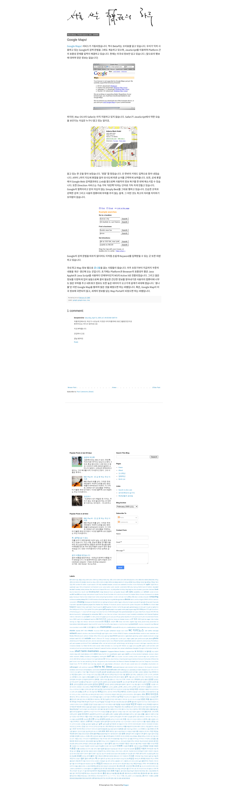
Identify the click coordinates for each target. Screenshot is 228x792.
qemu (74, 643)
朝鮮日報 (82, 778)
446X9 (120, 582)
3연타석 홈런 (104, 582)
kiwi (112, 619)
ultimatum (116, 664)
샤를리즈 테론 (149, 714)
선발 (101, 717)
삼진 (103, 714)
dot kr (75, 602)
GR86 (141, 609)
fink (142, 604)
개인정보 (74, 674)
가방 (83, 672)
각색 (96, 672)
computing (153, 597)
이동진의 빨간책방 (135, 743)
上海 (142, 776)
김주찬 (76, 684)
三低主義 (138, 776)
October (91, 636)
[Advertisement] (114, 427)
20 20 (115, 579)
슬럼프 (98, 721)
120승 (84, 579)
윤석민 (156, 741)
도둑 (76, 692)
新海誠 (76, 778)
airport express (91, 584)
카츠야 (88, 761)
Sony (100, 654)
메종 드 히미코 (122, 699)
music (90, 631)
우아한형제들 (115, 738)
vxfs (80, 667)
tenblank (135, 659)
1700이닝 (95, 579)
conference (73, 599)
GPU (137, 609)
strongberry (95, 656)
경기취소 (134, 674)
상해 (120, 714)
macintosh (134, 624)
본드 (95, 709)
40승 (116, 582)
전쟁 (77, 753)
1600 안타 (89, 579)
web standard (129, 667)
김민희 (100, 682)
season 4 (103, 648)
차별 (155, 756)
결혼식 (128, 674)
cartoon (146, 592)
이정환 (125, 746)
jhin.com (132, 617)
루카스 (78, 697)
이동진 (126, 744)
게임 (115, 674)
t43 (78, 659)
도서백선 (122, 473)
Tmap (146, 661)
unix (128, 664)
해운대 (137, 771)
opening (106, 636)
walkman (85, 667)
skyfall (156, 651)
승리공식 (107, 721)
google (75, 300)
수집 (134, 719)
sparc (123, 654)
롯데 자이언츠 (152, 694)
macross (141, 624)
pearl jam (134, 638)
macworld (147, 624)
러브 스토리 (81, 694)
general (132, 607)
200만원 (129, 579)
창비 (93, 758)
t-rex (155, 656)
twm (89, 664)
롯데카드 (72, 697)
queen (78, 643)
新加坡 (72, 778)
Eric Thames (105, 604)
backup (135, 587)
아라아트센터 (136, 724)
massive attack (74, 627)
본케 (99, 709)
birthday (122, 589)
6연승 (149, 582)
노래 (110, 687)
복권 (92, 709)
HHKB (110, 612)
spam (119, 654)
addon (84, 584)
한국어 (94, 771)
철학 (102, 758)
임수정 (127, 748)
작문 (155, 748)
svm (147, 656)
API (144, 584)
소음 (76, 719)
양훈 (124, 729)
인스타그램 (89, 748)
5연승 (138, 582)
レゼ (133, 776)
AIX (97, 584)
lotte (78, 624)
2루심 (156, 579)
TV (79, 664)
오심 (156, 734)
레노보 (88, 694)
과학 (114, 677)
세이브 (148, 716)
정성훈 (130, 753)
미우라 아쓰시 (78, 704)
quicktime (84, 643)
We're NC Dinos (103, 667)
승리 (102, 721)
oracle (145, 636)
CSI (89, 599)
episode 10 (137, 602)
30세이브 (89, 582)
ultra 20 (123, 664)
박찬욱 (78, 707)
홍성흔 (122, 773)
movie (72, 631)
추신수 (152, 758)
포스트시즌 (121, 766)
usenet (132, 664)
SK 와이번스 (139, 651)
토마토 (115, 763)
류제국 (83, 697)
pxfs (71, 643)
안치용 (100, 726)
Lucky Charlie (102, 624)
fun (97, 607)
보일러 (85, 709)
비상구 (92, 711)
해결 (128, 771)
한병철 (103, 771)
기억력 (128, 679)
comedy (140, 597)
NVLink (76, 636)
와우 (118, 736)
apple (148, 584)
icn (103, 614)
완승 (139, 736)
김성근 (114, 682)
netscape (155, 631)
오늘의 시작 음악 (141, 734)
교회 (136, 677)
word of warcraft (81, 669)
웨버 (100, 741)
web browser (120, 667)
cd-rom (156, 592)
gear (125, 607)
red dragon (143, 643)
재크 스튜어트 (123, 751)
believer (87, 589)
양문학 (100, 729)
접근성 (99, 753)
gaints (100, 607)
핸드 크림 (149, 771)
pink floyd (79, 641)
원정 (87, 741)
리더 (91, 697)
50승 (134, 582)
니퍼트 (154, 687)
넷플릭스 (104, 687)
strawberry (87, 656)
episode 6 (73, 604)
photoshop (73, 641)
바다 (106, 704)
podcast (104, 641)
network (73, 633)
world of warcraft (106, 670)
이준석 (135, 746)
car (142, 592)
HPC (152, 612)
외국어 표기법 (150, 736)
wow (115, 670)
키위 (155, 761)
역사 (148, 731)
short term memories (87, 651)
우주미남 (136, 738)
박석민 (144, 704)
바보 (110, 704)
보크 (89, 709)
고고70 (145, 674)
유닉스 (118, 741)
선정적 (111, 716)
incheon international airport (121, 614)
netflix (150, 631)
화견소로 (131, 773)
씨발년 (120, 724)
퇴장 (135, 764)
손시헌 (91, 719)
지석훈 (131, 756)
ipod (88, 617)
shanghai (136, 648)
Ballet (140, 587)
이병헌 (74, 746)
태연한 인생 (89, 763)
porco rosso (110, 641)
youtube (132, 670)
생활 (142, 714)
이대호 (121, 744)
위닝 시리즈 (106, 741)
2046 (153, 579)
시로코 (133, 721)
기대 (117, 679)
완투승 (143, 736)
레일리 (114, 694)
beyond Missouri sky (106, 589)
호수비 (99, 773)
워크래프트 (82, 741)
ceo (81, 594)
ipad (84, 617)
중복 (111, 756)
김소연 (125, 682)
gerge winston (139, 607)
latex (152, 619)
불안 (156, 709)
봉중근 (113, 709)
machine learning (124, 624)
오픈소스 (83, 736)
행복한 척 (155, 771)
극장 (105, 679)
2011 (133, 579)
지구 (121, 756)
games (109, 607)
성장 (137, 716)
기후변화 (136, 679)
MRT (82, 630)
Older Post (156, 387)
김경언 (156, 679)
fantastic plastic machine (119, 604)
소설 (73, 719)
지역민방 (137, 756)
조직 (88, 756)
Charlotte (110, 594)
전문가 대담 (152, 751)
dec (103, 599)
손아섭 (97, 719)
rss (112, 646)
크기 (121, 761)
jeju (120, 617)
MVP (101, 630)
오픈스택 (89, 736)
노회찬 (124, 687)
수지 (131, 719)
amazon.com (117, 584)
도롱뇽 (80, 692)
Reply (76, 342)
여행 (136, 731)
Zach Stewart (142, 670)
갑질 (113, 672)
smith (91, 654)
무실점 (101, 702)
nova (147, 633)
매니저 (85, 699)
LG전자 (113, 621)
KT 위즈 (134, 619)
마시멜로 (133, 697)
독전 (95, 692)
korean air (128, 619)
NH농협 (98, 633)
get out (151, 607)
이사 (77, 746)
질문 (150, 756)
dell (114, 599)
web (114, 667)
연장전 (87, 734)
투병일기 (140, 763)
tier (143, 661)
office (95, 636)
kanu (71, 619)
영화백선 (122, 476)
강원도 (141, 672)
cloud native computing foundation (102, 597)
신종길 (152, 721)
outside (87, 638)
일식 (109, 748)
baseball (155, 587)
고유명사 (74, 677)
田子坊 (103, 778)
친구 (80, 761)
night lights (104, 633)
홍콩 (126, 773)
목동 (147, 699)
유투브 (132, 741)
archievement (86, 587)
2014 (143, 579)
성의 (134, 717)
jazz (115, 617)
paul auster (119, 638)
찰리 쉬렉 (88, 758)
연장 (83, 734)
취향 (77, 761)
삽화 (107, 714)
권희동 (96, 679)
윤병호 (151, 741)
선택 (115, 716)
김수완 (135, 682)
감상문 (104, 672)
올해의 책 (113, 736)
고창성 (88, 677)
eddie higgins (118, 602)
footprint (73, 607)
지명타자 (126, 756)
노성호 (114, 687)
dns (152, 599)
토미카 (119, 763)
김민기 (90, 682)
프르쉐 (85, 768)
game (105, 607)
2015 (146, 580)
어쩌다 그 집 (145, 729)
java (112, 617)
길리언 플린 (144, 679)
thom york (139, 661)
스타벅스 (76, 721)
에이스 (112, 731)
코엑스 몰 (114, 761)
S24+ (120, 646)
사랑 (123, 711)
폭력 (130, 766)
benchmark (96, 589)
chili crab (116, 594)
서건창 (73, 716)
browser (106, 592)
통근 (128, 763)
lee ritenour (84, 621)
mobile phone (131, 627)
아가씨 (125, 724)
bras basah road (83, 592)
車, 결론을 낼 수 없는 (80, 538)
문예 (119, 702)
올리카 (101, 736)
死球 (89, 778)
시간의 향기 (127, 721)
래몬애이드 (153, 692)
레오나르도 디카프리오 (104, 694)
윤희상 (76, 743)
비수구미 (98, 711)
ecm (113, 602)
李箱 (86, 778)
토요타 (124, 764)
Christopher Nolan (133, 594)
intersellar (78, 617)
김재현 (149, 682)
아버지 (144, 724)
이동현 (144, 743)
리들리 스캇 (102, 697)
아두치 (130, 724)
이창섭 (140, 746)
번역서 (136, 707)
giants (77, 609)
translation (155, 661)
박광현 (123, 704)
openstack (128, 636)
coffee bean (134, 597)
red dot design (121, 643)
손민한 (80, 719)
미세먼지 (154, 702)
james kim (99, 617)
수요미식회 (118, 719)
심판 (107, 724)
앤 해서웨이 (137, 726)
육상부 (142, 741)
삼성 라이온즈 (83, 714)
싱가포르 (113, 724)
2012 (136, 579)
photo (155, 638)
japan (104, 617)
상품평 (116, 714)
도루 (84, 692)
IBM (100, 614)
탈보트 (83, 763)
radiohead (95, 643)
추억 (156, 758)
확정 (139, 773)
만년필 (152, 697)
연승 (80, 734)
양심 (108, 729)
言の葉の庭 (120, 778)
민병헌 (86, 704)
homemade (128, 612)
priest (144, 641)
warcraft (91, 667)
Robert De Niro (88, 646)
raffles (100, 643)
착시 (74, 758)
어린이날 (129, 729)
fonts (153, 604)
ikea (108, 614)
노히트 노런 (136, 687)
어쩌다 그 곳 (137, 729)
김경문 (151, 679)
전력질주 (141, 751)
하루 (155, 768)
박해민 (84, 707)
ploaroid (99, 641)
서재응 (90, 716)
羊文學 (108, 778)
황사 (152, 773)
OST (83, 638)
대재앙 (132, 689)
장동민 (91, 751)
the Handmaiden (111, 661)
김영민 (140, 682)
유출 (128, 741)
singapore (103, 651)
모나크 (134, 699)
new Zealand (92, 633)
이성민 (86, 746)
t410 (75, 659)
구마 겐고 (141, 677)
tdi (104, 659)
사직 (156, 712)
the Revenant (120, 661)
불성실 (152, 709)
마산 (121, 697)
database (96, 599)
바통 (113, 704)
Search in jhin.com (125, 490)
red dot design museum (132, 643)
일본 (102, 749)
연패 (91, 734)
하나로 (134, 768)
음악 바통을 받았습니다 (81, 555)
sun (113, 656)
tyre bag (93, 664)
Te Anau (108, 659)
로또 (121, 694)
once (102, 636)
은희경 (91, 743)
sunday (130, 656)
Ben (91, 589)
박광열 (117, 704)
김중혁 (90, 684)
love (90, 624)
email (127, 602)
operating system (137, 636)
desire (122, 599)
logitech (132, 621)
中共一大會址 (149, 776)
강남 (121, 672)
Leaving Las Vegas (75, 621)
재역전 (108, 751)
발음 (87, 707)
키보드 (151, 761)
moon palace (150, 627)
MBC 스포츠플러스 (89, 627)
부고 (116, 709)
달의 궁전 (95, 689)
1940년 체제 (102, 579)
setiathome (128, 648)
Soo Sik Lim (105, 654)
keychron (93, 619)
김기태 (72, 682)
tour (150, 661)
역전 (151, 731)
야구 (74, 729)
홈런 (104, 773)
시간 (121, 721)
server (123, 648)
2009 (124, 579)
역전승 (156, 731)
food (157, 604)
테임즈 (100, 764)
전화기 (94, 753)
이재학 (119, 746)
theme (127, 661)
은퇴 (80, 743)
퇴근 (131, 763)
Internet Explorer (152, 614)
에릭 (99, 731)
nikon (110, 633)
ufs (103, 664)
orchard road (74, 638)
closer (86, 597)
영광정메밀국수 (105, 734)
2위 (71, 582)
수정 (128, 719)
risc (82, 646)
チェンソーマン (111, 776)
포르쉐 (110, 766)
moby (137, 627)
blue (135, 589)
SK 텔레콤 (147, 651)
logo (136, 621)
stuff (109, 656)
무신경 (97, 702)
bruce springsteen (115, 592)
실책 (100, 724)
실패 (104, 724)
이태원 (150, 746)
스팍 (94, 721)
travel (71, 664)
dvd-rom (100, 602)
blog (126, 589)
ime (111, 614)
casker (152, 592)
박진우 (73, 707)
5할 (145, 582)
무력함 (79, 702)
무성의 (87, 702)
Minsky (121, 627)
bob (150, 589)
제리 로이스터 (141, 754)
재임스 (113, 751)
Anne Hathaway (138, 584)
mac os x (116, 624)
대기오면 (117, 689)
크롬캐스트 (127, 761)
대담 (127, 689)
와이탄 (122, 736)
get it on (146, 607)
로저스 (131, 694)
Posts (121, 518)
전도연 (135, 751)
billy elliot (116, 589)
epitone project (88, 604)
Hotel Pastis (142, 612)
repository (150, 643)
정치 (134, 753)
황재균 (156, 773)
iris (91, 617)
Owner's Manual (97, 638)
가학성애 (92, 672)
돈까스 (105, 692)
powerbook (127, 641)
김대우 (76, 682)
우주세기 (142, 738)
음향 (114, 743)
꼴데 (120, 684)
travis (76, 664)
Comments (123, 522)
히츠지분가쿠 (101, 776)
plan (90, 641)
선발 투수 (106, 716)
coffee (129, 597)
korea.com (117, 619)
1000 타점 (75, 579)
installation (140, 614)
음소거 (102, 743)
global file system (93, 609)
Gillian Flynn (84, 609)
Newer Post (72, 387)
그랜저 (101, 679)
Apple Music (154, 584)
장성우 (100, 751)
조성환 (73, 756)
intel (145, 614)
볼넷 (102, 709)
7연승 (153, 582)
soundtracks (113, 654)
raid (104, 643)
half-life (88, 612)
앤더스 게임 (145, 726)
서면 (77, 716)
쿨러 (118, 761)
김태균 (107, 684)
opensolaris (121, 636)
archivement (94, 587)
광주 (126, 677)
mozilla (78, 631)
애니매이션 (110, 726)
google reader (121, 609)
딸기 (136, 692)
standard (139, 654)
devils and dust (135, 599)
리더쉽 (95, 697)
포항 (127, 766)
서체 (94, 716)
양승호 (104, 729)
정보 (112, 753)
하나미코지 (140, 768)
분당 (143, 709)
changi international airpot (90, 594)
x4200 (119, 669)
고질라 (83, 677)
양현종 (120, 729)
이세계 (92, 746)
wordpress (89, 670)
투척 (148, 763)
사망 (130, 711)
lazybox (156, 619)
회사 (75, 776)
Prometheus (154, 641)
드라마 (129, 692)
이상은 (82, 746)
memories (106, 627)
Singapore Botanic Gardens (116, 651)
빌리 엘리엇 (113, 711)
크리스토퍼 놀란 (136, 761)
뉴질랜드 (149, 687)
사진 (71, 714)
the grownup (101, 661)
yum (136, 669)
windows (72, 670)
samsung (135, 646)
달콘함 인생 (102, 689)
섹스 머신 (153, 716)
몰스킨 (152, 699)
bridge (101, 592)
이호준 (73, 749)
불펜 (71, 711)
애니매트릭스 (118, 726)
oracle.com (151, 636)
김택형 (116, 684)
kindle (109, 619)
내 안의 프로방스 (76, 687)
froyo (94, 607)
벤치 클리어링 (147, 707)
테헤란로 (106, 763)
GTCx (147, 609)
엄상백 (88, 731)
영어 (116, 734)
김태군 (101, 684)
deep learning (109, 599)
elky (124, 602)
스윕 (148, 719)
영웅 (120, 734)
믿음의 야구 (101, 704)
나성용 (153, 684)
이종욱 (130, 746)
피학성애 (124, 768)
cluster (116, 597)
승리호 (113, 721)
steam (156, 654)
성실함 (130, 716)
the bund (141, 659)
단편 (89, 689)
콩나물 (97, 267)
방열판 (103, 707)
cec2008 (77, 594)
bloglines (131, 589)
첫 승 (105, 758)
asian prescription (104, 587)
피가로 (105, 769)
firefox (146, 604)
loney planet (150, 621)
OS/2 (79, 638)
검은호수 (87, 496)
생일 (139, 714)
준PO (105, 756)
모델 (138, 699)
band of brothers (147, 587)
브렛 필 (75, 711)
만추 (74, 699)
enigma (131, 602)
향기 (74, 773)
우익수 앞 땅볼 (127, 738)
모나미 (130, 699)
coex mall (124, 597)
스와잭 (144, 719)
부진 (140, 709)
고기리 (150, 674)
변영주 (154, 707)
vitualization (152, 664)
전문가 (146, 751)
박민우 (134, 704)
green (144, 609)
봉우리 (108, 709)
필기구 (129, 769)
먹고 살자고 (107, 699)
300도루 (78, 582)
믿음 (95, 704)
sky (153, 651)
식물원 (148, 721)
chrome (142, 594)
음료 (94, 743)
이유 (110, 746)
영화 (123, 734)
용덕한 (93, 739)
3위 (110, 582)
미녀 (142, 702)
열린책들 (96, 734)
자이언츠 (150, 749)
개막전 (154, 672)
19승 (107, 579)
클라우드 (145, 761)
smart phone (85, 654)
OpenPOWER (113, 636)
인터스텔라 (97, 748)
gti (151, 609)
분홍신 (148, 709)
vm (157, 664)
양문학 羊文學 (89, 457)
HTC (154, 612)
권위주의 (91, 679)
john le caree (146, 617)
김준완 (80, 684)
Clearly (82, 597)
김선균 (109, 682)
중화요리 (116, 756)
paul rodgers (127, 638)
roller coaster (96, 646)
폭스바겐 (135, 766)
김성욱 (119, 682)
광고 (122, 677)
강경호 (117, 672)
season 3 (97, 648)
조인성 (84, 756)
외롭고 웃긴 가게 (80, 738)
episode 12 (144, 602)
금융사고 (112, 679)
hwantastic (77, 614)
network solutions (82, 633)
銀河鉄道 (127, 778)
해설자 (132, 771)
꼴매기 (124, 684)
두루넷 (115, 692)
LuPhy (108, 624)
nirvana (131, 633)
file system (130, 604)
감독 (99, 672)
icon (105, 614)
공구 (98, 677)
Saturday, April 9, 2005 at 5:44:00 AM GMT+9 (101, 318)
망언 (81, 699)
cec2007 (72, 594)
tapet (96, 659)
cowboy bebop (80, 599)
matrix (81, 627)
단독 (86, 689)
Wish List (122, 479)
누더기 (142, 687)
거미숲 (88, 674)
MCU (98, 627)
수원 (124, 719)
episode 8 (80, 604)
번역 (131, 707)
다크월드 (82, 689)
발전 (91, 707)
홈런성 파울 (110, 773)
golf (104, 609)
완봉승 (135, 736)
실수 (97, 724)
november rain (154, 633)
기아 (120, 679)
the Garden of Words (150, 659)
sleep (75, 654)
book (156, 589)
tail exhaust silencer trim (86, 659)
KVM (139, 619)
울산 (154, 739)
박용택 (154, 704)
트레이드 (153, 764)
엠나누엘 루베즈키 (121, 731)
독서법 (92, 692)
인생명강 (83, 748)
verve (136, 664)
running (115, 646)
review (78, 646)
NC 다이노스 (136, 630)
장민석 (95, 751)
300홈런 (83, 582)
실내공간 (89, 724)
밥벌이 (95, 707)
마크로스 (147, 697)
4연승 (126, 582)
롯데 (143, 694)
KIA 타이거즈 (101, 619)
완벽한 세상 (129, 736)
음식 (106, 744)
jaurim (108, 617)
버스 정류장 (126, 707)
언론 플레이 (73, 731)
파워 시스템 (86, 766)
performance (142, 638)
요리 (87, 738)
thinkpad (132, 661)
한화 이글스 (115, 771)
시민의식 (139, 721)
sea (81, 648)
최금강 (131, 758)
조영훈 (79, 756)
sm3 (78, 654)
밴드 (119, 707)
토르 (110, 763)
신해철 (83, 724)
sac (128, 646)
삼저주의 (99, 714)
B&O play (130, 587)
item (93, 617)
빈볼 (107, 712)
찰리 (82, 758)
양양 (112, 729)
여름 (133, 731)
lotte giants (84, 624)
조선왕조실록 (150, 753)
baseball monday (75, 589)
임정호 (132, 748)
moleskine (143, 627)
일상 (106, 749)
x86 (122, 670)
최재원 (143, 758)
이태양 (145, 746)
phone (151, 638)
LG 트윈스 (105, 622)
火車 (93, 778)
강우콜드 (136, 672)
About (121, 470)
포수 (114, 766)
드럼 (133, 692)
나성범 (147, 684)
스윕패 (153, 719)
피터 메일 (117, 768)
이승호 (96, 746)
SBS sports (142, 646)
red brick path (112, 643)
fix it (150, 604)
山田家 (156, 776)
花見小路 (113, 778)
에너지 (95, 731)
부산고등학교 (134, 709)
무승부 (92, 702)
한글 (99, 771)
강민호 (125, 672)
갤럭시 (80, 674)
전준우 (81, 753)
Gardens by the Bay (118, 607)
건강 (95, 674)
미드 (145, 702)
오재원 (72, 736)
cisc (153, 594)
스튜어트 (89, 721)
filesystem (137, 604)
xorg (125, 669)
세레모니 (142, 716)
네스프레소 (86, 687)
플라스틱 (91, 768)
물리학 (134, 702)
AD (81, 584)
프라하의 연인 (150, 766)
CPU (86, 599)
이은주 (114, 746)
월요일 (96, 741)
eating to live (107, 602)
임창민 (138, 749)
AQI (81, 587)
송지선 (112, 719)
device (127, 599)
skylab (72, 654)
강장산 (146, 672)
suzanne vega (142, 656)
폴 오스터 (143, 766)
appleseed (72, 587)
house (148, 612)
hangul (94, 612)
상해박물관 (125, 714)
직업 (142, 756)
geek (128, 607)
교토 (133, 677)
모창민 (143, 699)
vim (139, 664)
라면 (147, 692)
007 (71, 580)
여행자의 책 (142, 731)
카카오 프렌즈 (94, 761)
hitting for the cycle (118, 612)
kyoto (142, 619)
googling (128, 609)
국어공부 (79, 679)
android (123, 584)
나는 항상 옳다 (136, 684)
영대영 (113, 734)
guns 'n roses (82, 612)
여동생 (129, 731)
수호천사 (139, 719)
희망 (79, 776)
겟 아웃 (119, 674)
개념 (150, 672)
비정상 (103, 711)
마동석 (108, 697)
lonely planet (142, 621)
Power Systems (119, 641)
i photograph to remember (89, 614)
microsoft (115, 627)
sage (130, 646)
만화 (77, 699)
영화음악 (128, 734)
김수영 (130, 682)
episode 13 (151, 602)
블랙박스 (81, 711)
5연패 (142, 582)
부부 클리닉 (122, 709)
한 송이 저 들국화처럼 (85, 771)
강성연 (130, 672)
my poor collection (110, 631)
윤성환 (72, 743)
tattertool (100, 659)
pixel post (85, 641)
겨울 (123, 674)
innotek (133, 614)
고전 (79, 677)
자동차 (143, 749)
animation (129, 584)
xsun (127, 669)
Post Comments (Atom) (85, 392)
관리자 (118, 677)
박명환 (127, 704)
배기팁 (107, 707)
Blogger (126, 785)
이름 (148, 744)
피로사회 (111, 769)
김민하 (95, 682)
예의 (133, 734)
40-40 (113, 582)
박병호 (139, 704)
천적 (99, 758)
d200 (91, 599)
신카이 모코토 (76, 724)
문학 (129, 702)
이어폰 (106, 746)
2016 (149, 580)
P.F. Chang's (106, 638)
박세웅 (149, 704)
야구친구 (88, 729)
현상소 (88, 773)
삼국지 (75, 714)
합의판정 (124, 771)
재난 (104, 751)
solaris (95, 654)
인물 (77, 749)
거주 (92, 674)
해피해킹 (142, 771)
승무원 (118, 721)
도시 (88, 692)
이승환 (101, 746)
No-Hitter (137, 633)
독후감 (100, 692)
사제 (153, 711)
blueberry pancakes (143, 589)
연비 (76, 734)
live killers (126, 621)
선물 (97, 716)
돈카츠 (110, 692)
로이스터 (126, 694)
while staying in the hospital (143, 667)
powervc (134, 641)
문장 (123, 702)
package (112, 638)
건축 (102, 674)
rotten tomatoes (105, 646)
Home (114, 387)
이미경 (152, 743)
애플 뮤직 (130, 726)
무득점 (74, 702)
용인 (97, 738)
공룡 (101, 677)
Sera (119, 648)
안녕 (83, 726)
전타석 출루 (88, 753)
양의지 (116, 729)
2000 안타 (120, 579)
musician (97, 630)
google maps (82, 300)
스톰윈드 (82, 721)
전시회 (73, 753)
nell (146, 631)
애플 (125, 726)
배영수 (112, 707)
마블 (117, 697)
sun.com (125, 656)
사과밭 (119, 711)
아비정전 (149, 724)
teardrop (122, 659)
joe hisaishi (138, 617)
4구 (123, 582)
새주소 (132, 714)
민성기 (91, 704)
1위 (111, 580)
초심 (122, 758)
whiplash (155, 667)
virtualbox (144, 664)
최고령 (126, 758)
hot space (135, 612)
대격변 (108, 689)
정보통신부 (124, 753)
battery (83, 589)
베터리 (140, 707)
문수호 (116, 702)
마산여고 (127, 697)
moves (156, 627)
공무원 (105, 677)
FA (110, 604)
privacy (148, 641)
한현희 (108, 771)
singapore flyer (129, 651)
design (118, 599)
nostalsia (143, 633)
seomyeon (114, 648)
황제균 (72, 776)
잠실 (78, 751)
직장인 (146, 756)
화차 (135, 773)
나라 (142, 684)
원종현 (91, 741)
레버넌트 (93, 694)
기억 (123, 679)
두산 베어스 (122, 692)
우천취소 (148, 738)
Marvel (156, 624)
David (100, 599)
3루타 (98, 582)
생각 (136, 714)
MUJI (86, 630)
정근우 (104, 753)
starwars (151, 654)
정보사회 (117, 753)
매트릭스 (97, 699)
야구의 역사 (81, 729)
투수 (144, 764)
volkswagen (74, 667)
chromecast (148, 594)
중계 (108, 756)
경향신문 (140, 674)
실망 (93, 724)
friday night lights (87, 607)
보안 (81, 709)
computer (146, 597)
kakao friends (154, 617)
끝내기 (129, 684)
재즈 (117, 751)
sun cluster (118, 656)
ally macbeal (103, 584)
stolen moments (75, 656)
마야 (137, 697)
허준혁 (83, 773)
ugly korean (109, 664)
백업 (116, 707)
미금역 (139, 702)
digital (142, 599)
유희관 (137, 741)
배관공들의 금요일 (126, 496)
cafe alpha (129, 592)
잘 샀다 (74, 751)
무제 (112, 702)
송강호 (107, 719)
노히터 (129, 687)
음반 (98, 744)
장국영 (86, 751)
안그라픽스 (78, 726)
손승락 (86, 719)
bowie (76, 592)
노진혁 (119, 687)
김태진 (112, 684)
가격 (151, 669)
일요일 (113, 748)
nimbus (115, 633)
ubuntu (99, 664)
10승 (80, 580)
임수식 (123, 748)
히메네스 (94, 776)
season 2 (92, 648)
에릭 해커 (105, 731)
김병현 (105, 682)
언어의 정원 (81, 731)
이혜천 (156, 746)
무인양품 (107, 702)
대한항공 (141, 689)
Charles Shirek (103, 594)
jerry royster (125, 617)
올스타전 (107, 736)
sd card (77, 648)
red (106, 643)
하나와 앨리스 (148, 768)
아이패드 (155, 724)
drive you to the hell (91, 602)
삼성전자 (92, 714)
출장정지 (72, 761)
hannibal (99, 612)
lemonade (98, 621)
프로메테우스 (78, 768)
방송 (98, 707)
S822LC (124, 646)
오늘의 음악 (151, 734)
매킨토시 (91, 699)
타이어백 (78, 763)
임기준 (118, 748)
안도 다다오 (89, 726)
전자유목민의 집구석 (127, 493)
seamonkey (85, 648)
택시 (94, 763)
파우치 (72, 766)
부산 (127, 709)
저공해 (131, 751)
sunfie (135, 656)
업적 (91, 731)
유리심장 (124, 741)
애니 (104, 726)
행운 (71, 773)
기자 (131, 679)
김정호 (154, 682)
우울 (121, 738)
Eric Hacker (96, 604)
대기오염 (123, 689)
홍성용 (116, 773)
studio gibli (102, 656)
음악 (110, 744)
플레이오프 (98, 769)
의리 (117, 743)
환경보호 (144, 773)
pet (147, 638)
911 (74, 584)
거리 (84, 674)
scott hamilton (150, 646)
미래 (149, 702)
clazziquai (76, 597)
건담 (99, 674)
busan (123, 592)
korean (122, 619)
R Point (89, 643)
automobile (123, 587)
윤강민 (146, 741)
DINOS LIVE (147, 599)
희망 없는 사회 (85, 776)
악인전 (72, 726)
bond (153, 589)
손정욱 (102, 719)
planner (94, 641)
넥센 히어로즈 (95, 687)
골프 (93, 677)
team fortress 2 (115, 659)
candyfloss (137, 592)
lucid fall (94, 624)
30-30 (74, 582)
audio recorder (115, 587)
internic (72, 617)
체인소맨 (110, 758)
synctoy (152, 656)
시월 (143, 721)
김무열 (86, 682)
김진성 (95, 684)
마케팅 (142, 697)
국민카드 (151, 677)
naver (126, 630)
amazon (109, 584)
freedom (78, 607)
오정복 (77, 736)
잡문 (82, 751)
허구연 (78, 773)
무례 (82, 702)
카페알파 (102, 761)
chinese (125, 594)
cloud (89, 597)
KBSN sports (77, 619)
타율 (72, 763)
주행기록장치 (98, 756)
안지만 (95, 726)
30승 (94, 582)
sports (127, 654)
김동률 (81, 682)
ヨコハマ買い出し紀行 (124, 776)
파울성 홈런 (78, 766)
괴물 (130, 677)
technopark (129, 659)
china (121, 594)
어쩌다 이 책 (154, 729)
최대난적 (137, 758)
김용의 (144, 682)
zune (148, 669)
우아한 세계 (106, 738)
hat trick (105, 612)
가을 (87, 672)
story (82, 656)
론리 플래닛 (138, 694)
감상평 (109, 672)
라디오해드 (142, 692)
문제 (126, 702)
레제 (118, 694)
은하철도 (85, 743)
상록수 (111, 714)
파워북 (92, 766)
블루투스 (87, 711)
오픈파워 (96, 736)
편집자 (106, 766)
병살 (71, 709)
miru (125, 627)
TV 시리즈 (83, 664)
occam (81, 636)
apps (77, 587)
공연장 (110, 677)
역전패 (72, 734)
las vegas (148, 619)
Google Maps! (74, 46)
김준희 (85, 684)
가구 (155, 669)
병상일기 (76, 709)
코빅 (109, 761)
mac (111, 624)
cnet (119, 597)
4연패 (130, 582)
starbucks (145, 654)
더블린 (147, 689)
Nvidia (72, 636)
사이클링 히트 (146, 712)
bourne (72, 592)
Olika (99, 636)
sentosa (109, 648)
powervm (139, 641)
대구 (112, 689)
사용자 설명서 (136, 711)
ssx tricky (133, 654)
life (117, 622)
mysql (118, 631)
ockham (86, 636)
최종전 (148, 758)
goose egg (133, 609)
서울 (86, 717)
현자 (95, 773)
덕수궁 (151, 689)
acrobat (78, 584)
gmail (101, 609)
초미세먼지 (117, 758)
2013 (140, 580)
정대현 (108, 753)
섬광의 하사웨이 (122, 716)
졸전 (92, 756)
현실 (92, 773)
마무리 (113, 697)
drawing (80, 602)
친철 (83, 761)
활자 (149, 773)
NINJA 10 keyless (123, 633)
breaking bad (94, 592)
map (88, 300)
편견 (102, 766)
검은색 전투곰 (109, 674)
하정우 (75, 771)
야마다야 (94, 729)
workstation (96, 669)
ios (82, 617)
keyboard (87, 619)
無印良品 (98, 778)
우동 (100, 738)
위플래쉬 (113, 741)
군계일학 (85, 679)
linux (120, 622)
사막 (126, 711)
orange (156, 636)
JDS (117, 617)
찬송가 (78, 758)
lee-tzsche (92, 621)
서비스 (81, 717)
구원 (146, 677)
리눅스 (87, 697)
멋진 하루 (114, 699)
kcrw (82, 619)
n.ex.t (122, 630)
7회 (156, 582)
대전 (136, 689)
